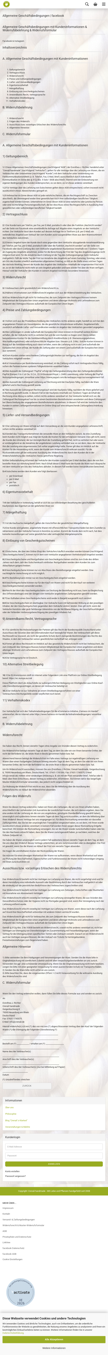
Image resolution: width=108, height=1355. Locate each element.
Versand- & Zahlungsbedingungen (19, 1219)
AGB (5, 1231)
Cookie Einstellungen (12, 1259)
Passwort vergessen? (15, 1176)
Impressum (8, 1208)
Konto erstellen (12, 1171)
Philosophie (10, 1114)
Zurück (27, 1086)
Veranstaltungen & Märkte (17, 1127)
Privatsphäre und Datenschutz (17, 1237)
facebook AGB (9, 1254)
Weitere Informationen (54, 1348)
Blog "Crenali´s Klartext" (16, 1120)
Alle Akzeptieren (54, 1339)
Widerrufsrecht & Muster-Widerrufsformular (23, 1225)
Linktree (6, 1242)
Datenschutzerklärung (13, 1333)
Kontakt (6, 1214)
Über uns (9, 1107)
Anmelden (54, 1164)
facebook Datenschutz (13, 1248)
